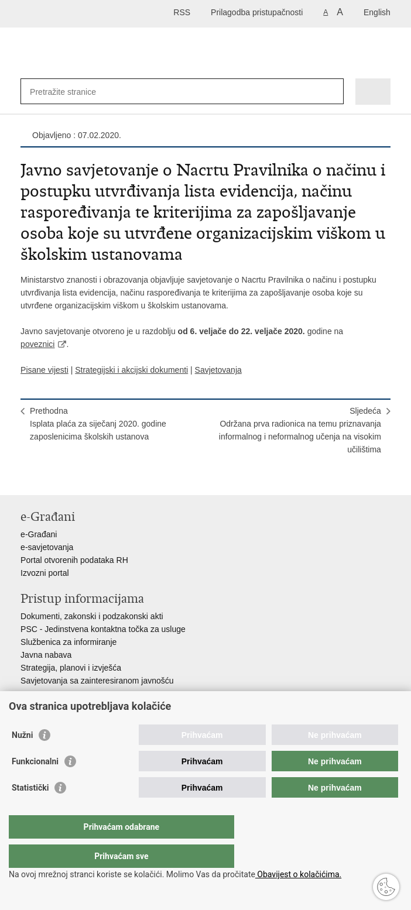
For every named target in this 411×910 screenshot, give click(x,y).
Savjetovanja (218, 370)
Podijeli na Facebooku (52, 477)
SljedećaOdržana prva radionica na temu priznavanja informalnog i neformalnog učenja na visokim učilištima (300, 430)
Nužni (22, 758)
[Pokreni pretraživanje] (332, 91)
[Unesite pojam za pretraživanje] (72, 91)
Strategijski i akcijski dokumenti (131, 370)
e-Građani (38, 534)
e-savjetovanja (46, 547)
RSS (181, 12)
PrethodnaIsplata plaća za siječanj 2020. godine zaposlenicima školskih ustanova (98, 423)
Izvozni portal (44, 573)
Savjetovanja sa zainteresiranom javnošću (96, 680)
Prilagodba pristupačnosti (257, 12)
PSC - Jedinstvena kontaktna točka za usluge (103, 629)
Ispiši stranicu (26, 477)
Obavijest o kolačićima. (298, 874)
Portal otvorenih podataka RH (74, 560)
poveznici (37, 344)
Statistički (30, 811)
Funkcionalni (35, 784)
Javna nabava (45, 655)
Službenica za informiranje (68, 642)
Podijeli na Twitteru (77, 477)
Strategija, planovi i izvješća (70, 667)
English (377, 12)
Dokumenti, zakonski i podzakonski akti (91, 616)
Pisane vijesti (44, 370)
